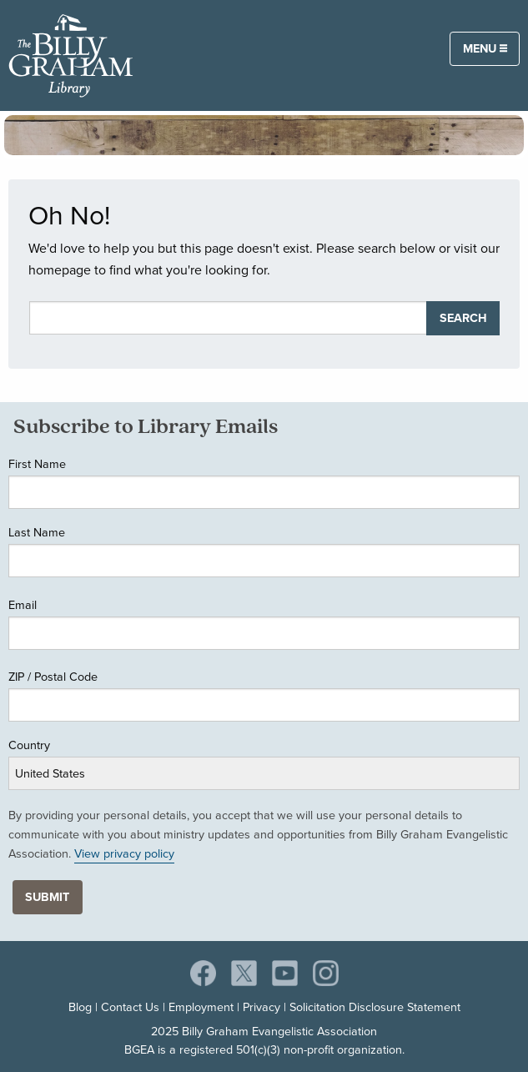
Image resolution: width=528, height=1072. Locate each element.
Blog (80, 1007)
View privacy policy (124, 853)
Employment (201, 1007)
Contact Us (130, 1007)
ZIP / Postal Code (53, 676)
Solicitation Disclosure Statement (374, 1007)
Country (29, 745)
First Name (37, 464)
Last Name (36, 532)
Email (22, 605)
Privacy (261, 1007)
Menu (485, 48)
